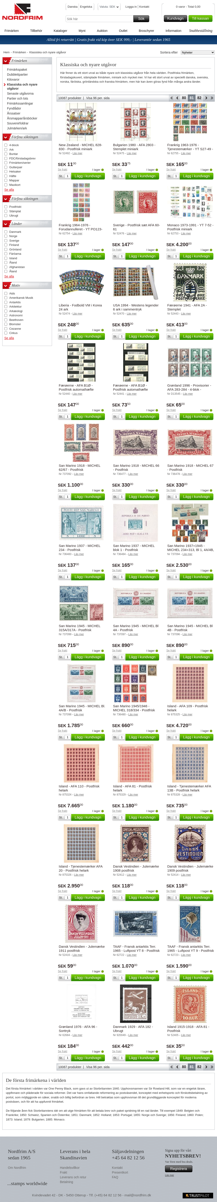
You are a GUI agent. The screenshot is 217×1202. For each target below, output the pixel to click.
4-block (14, 145)
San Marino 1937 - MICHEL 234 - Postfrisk (79, 548)
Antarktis (15, 302)
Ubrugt (13, 215)
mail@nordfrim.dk (137, 1195)
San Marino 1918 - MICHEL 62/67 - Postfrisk (79, 467)
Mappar (14, 180)
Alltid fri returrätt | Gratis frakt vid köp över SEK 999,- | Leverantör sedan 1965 (108, 39)
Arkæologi (16, 311)
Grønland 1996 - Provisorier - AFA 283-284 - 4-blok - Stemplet (189, 389)
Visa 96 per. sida (97, 98)
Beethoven (16, 320)
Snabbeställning (200, 31)
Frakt (63, 1172)
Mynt (82, 31)
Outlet (123, 31)
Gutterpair (15, 167)
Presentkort (120, 1172)
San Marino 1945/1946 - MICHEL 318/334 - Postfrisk (134, 708)
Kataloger (60, 31)
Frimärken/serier (20, 162)
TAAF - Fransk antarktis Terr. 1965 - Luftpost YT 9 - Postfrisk (190, 948)
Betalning (66, 1182)
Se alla (9, 189)
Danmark (15, 231)
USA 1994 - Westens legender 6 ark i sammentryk (136, 307)
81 (192, 98)
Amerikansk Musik (21, 297)
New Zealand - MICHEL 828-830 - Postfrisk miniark (80, 147)
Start (171, 98)
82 (199, 98)
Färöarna (15, 253)
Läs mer (169, 1175)
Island (13, 258)
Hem (6, 52)
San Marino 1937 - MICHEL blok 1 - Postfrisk (134, 548)
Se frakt (62, 169)
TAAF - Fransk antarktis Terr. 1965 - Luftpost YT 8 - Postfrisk (136, 948)
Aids (12, 293)
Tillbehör (36, 31)
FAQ (115, 1177)
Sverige (14, 240)
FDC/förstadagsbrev (22, 158)
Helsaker (15, 171)
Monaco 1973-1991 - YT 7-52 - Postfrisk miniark (190, 227)
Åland (13, 262)
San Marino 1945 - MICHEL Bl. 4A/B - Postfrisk (82, 708)
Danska (73, 6)
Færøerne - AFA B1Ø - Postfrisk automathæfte (76, 387)
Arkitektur (15, 306)
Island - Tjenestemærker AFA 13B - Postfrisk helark (189, 788)
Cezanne (15, 328)
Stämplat (15, 211)
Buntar (13, 154)
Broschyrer (146, 31)
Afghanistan (17, 267)
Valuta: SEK (109, 7)
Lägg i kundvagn (89, 176)
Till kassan (201, 18)
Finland (14, 245)
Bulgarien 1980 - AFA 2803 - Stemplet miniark (134, 147)
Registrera (180, 1168)
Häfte (12, 176)
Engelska (86, 6)
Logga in (131, 6)
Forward (206, 98)
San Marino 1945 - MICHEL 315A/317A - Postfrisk (79, 628)
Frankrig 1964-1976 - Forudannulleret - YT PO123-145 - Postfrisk (80, 229)
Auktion (102, 31)
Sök (143, 18)
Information (173, 31)
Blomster (15, 324)
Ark (11, 149)
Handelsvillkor (70, 1167)
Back (177, 98)
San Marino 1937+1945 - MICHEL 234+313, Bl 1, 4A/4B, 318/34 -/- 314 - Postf (190, 550)
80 (184, 98)
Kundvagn (176, 18)
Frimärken (12, 31)
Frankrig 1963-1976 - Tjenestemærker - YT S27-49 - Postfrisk (190, 149)
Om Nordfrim (17, 1167)
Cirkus (13, 333)
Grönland (15, 249)
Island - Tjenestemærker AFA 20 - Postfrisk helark (80, 868)
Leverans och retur (73, 1177)
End (212, 98)
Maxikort (14, 185)
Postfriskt (15, 206)
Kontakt (144, 6)
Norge (13, 236)
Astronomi (16, 315)
